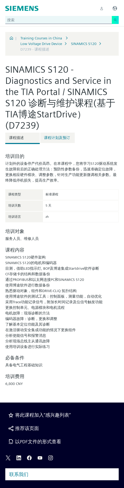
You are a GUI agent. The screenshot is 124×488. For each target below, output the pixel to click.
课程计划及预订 (57, 138)
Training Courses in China (41, 38)
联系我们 (18, 474)
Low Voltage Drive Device (41, 44)
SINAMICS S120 (83, 44)
